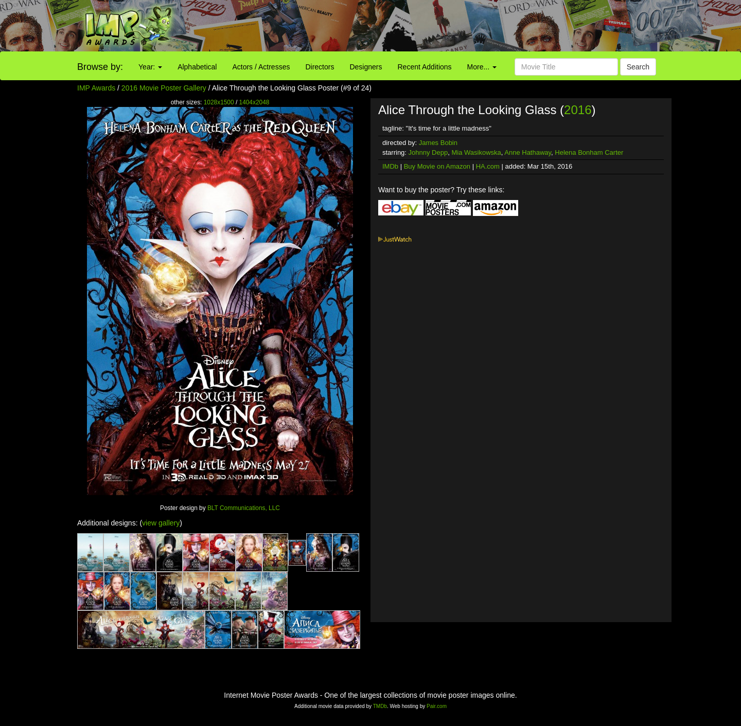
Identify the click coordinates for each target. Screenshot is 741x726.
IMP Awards (96, 88)
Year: (150, 67)
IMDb (390, 166)
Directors (319, 67)
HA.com (488, 166)
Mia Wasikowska (476, 152)
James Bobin (438, 143)
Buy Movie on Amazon (437, 166)
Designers (365, 67)
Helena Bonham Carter (589, 152)
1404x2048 (254, 102)
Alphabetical (197, 67)
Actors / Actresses (261, 67)
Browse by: (100, 67)
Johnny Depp (428, 152)
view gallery (161, 523)
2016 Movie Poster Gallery (163, 88)
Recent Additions (425, 67)
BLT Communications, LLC (243, 508)
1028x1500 (219, 102)
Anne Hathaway (527, 152)
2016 (577, 110)
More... (482, 67)
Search (638, 67)
